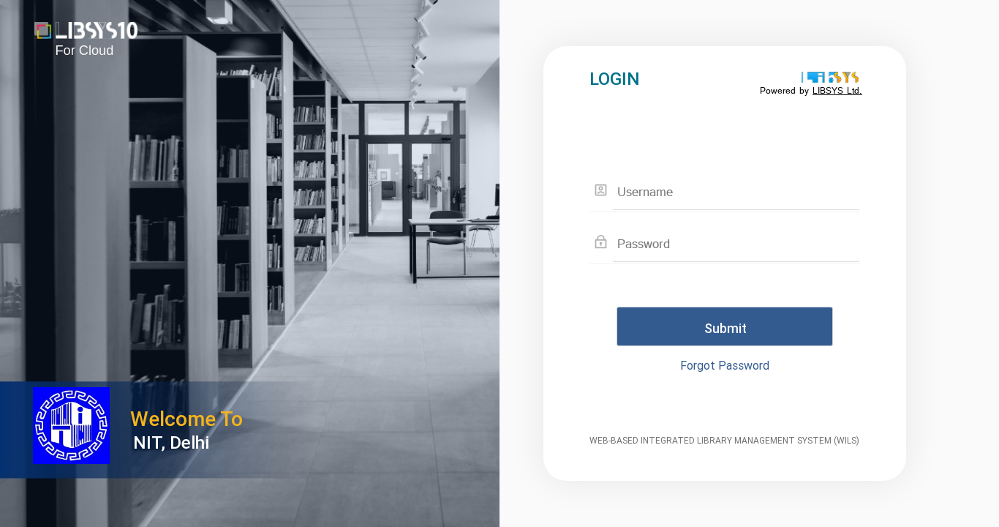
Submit (725, 328)
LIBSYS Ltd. (837, 91)
